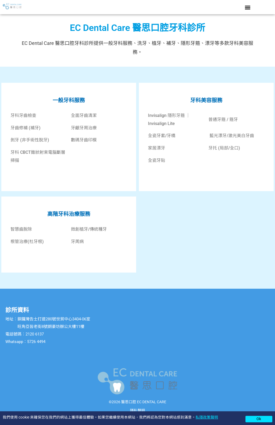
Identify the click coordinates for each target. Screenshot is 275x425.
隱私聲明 (137, 410)
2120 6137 (35, 334)
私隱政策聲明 (207, 417)
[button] (247, 7)
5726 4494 (36, 341)
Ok (258, 419)
